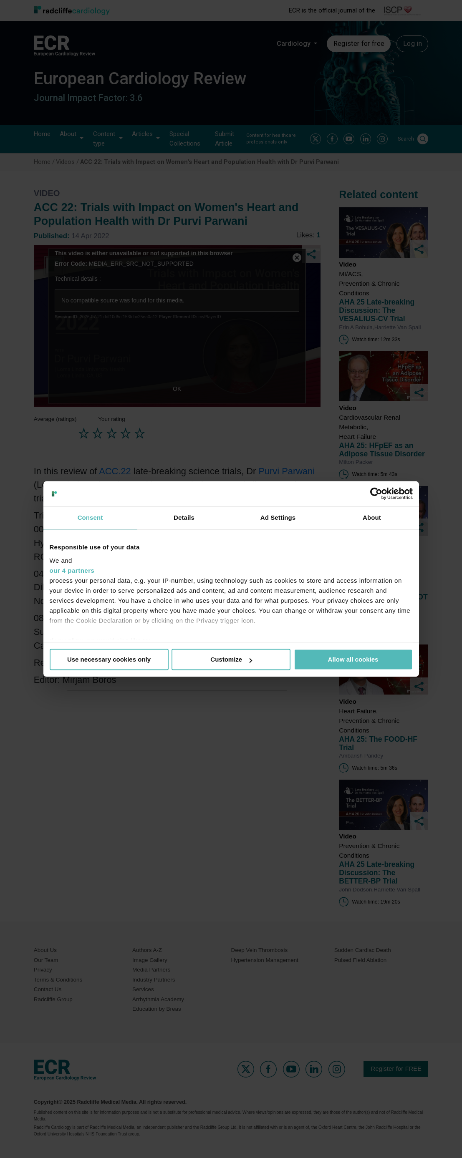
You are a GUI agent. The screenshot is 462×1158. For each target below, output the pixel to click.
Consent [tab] (90, 517)
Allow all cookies (353, 659)
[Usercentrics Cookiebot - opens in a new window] (376, 493)
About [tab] (372, 517)
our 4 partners (72, 570)
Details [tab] (184, 517)
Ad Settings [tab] (277, 517)
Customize (231, 659)
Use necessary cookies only (109, 659)
